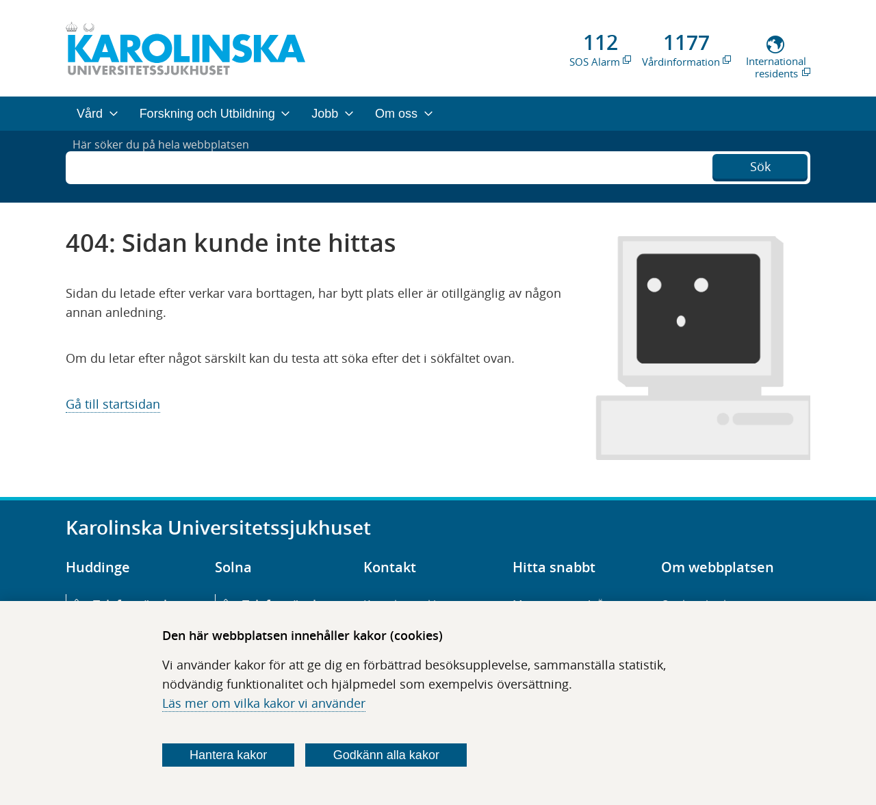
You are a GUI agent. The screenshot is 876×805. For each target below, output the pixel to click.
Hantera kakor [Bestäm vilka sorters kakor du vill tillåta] (228, 755)
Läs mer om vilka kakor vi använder (263, 703)
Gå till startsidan (113, 404)
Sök (760, 165)
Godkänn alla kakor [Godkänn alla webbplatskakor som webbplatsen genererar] (386, 755)
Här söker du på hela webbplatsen (171, 166)
